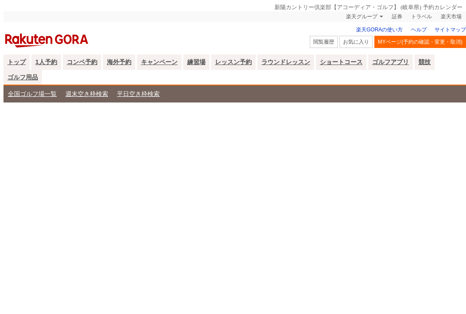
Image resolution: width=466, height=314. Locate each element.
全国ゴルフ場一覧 (32, 93)
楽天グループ (361, 17)
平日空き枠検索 (138, 93)
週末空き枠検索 (86, 93)
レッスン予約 (233, 61)
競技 (424, 61)
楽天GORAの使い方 (379, 30)
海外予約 (119, 61)
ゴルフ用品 (22, 77)
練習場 (196, 61)
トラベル (421, 17)
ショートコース (341, 61)
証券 (397, 17)
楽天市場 (451, 17)
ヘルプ (419, 30)
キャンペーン (159, 61)
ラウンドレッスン (285, 61)
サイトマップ (450, 30)
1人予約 (46, 61)
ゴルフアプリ (390, 61)
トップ (16, 61)
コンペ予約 (82, 61)
